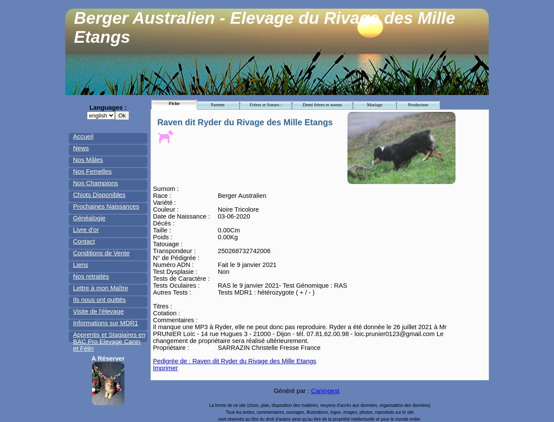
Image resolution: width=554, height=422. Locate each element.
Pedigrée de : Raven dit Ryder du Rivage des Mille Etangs (234, 361)
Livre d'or (86, 229)
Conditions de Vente (101, 253)
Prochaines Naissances (106, 206)
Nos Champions (95, 183)
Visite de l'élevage (98, 311)
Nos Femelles (92, 171)
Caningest (325, 390)
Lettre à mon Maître (100, 288)
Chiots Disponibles (99, 194)
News (81, 148)
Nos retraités (91, 276)
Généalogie (89, 218)
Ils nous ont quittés (99, 299)
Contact (84, 241)
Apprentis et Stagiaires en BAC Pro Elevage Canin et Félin (109, 341)
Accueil (83, 136)
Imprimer (165, 368)
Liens (80, 264)
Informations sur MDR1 (105, 323)
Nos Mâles (88, 159)
